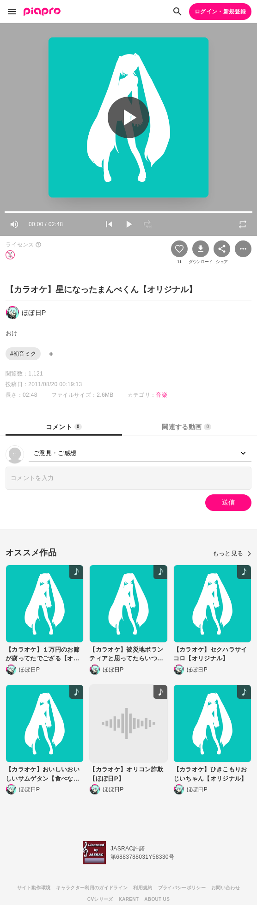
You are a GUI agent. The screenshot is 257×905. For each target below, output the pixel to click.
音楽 (161, 395)
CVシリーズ (100, 899)
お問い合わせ (225, 887)
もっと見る (232, 553)
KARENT (129, 899)
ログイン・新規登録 (220, 11)
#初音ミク (23, 354)
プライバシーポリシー (182, 887)
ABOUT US (157, 899)
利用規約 (142, 887)
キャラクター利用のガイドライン (92, 887)
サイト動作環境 (33, 887)
